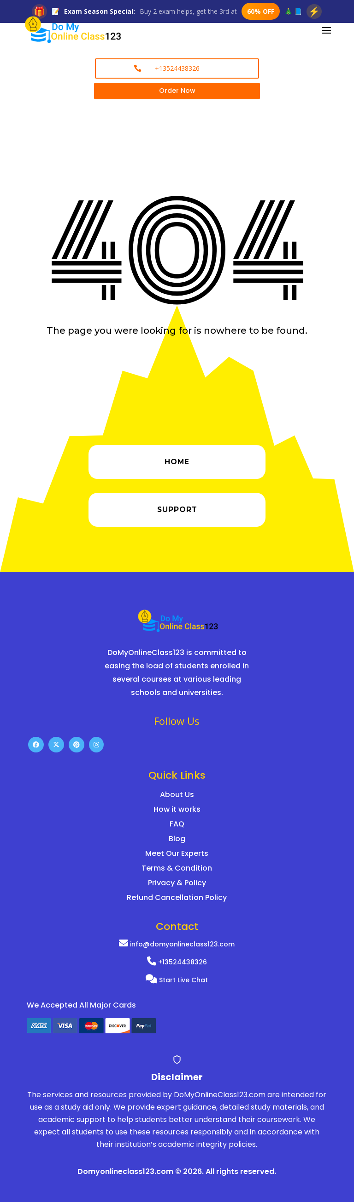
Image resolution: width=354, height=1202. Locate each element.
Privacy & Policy (177, 882)
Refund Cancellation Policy (177, 897)
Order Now (177, 90)
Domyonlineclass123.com (125, 1171)
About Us (177, 794)
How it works (177, 809)
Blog (177, 838)
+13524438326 (177, 962)
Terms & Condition (177, 868)
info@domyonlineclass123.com (177, 944)
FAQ (177, 824)
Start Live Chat (177, 980)
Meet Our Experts (176, 853)
